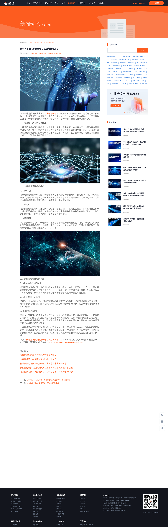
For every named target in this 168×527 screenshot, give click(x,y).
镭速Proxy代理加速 (16, 509)
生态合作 (82, 506)
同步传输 (127, 77)
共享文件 (127, 80)
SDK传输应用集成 (16, 506)
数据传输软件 (127, 71)
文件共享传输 (128, 68)
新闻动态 (23, 43)
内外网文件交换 (37, 509)
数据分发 (35, 516)
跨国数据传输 (37, 503)
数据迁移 (131, 63)
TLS (135, 71)
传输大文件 (116, 71)
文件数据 (139, 68)
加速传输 (119, 68)
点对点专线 (14, 525)
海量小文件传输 (37, 501)
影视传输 (139, 74)
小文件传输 (136, 77)
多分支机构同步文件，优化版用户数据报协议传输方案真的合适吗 (134, 194)
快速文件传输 (133, 83)
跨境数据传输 (120, 74)
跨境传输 (135, 60)
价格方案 (82, 503)
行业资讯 (106, 495)
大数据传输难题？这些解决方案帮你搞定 (38, 355)
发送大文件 (118, 80)
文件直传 (123, 83)
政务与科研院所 (60, 498)
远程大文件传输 (139, 66)
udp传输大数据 (112, 57)
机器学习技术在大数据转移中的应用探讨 (114, 510)
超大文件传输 (37, 498)
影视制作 (59, 516)
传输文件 (110, 74)
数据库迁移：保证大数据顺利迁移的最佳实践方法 (117, 505)
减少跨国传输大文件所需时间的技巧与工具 (43, 383)
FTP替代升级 (15, 503)
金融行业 (59, 503)
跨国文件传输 (127, 66)
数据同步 (119, 77)
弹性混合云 (36, 525)
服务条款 (82, 509)
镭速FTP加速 (15, 511)
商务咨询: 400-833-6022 (86, 525)
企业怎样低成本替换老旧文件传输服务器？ (134, 156)
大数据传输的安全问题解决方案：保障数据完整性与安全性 (46, 368)
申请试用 (156, 3)
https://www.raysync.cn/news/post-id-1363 (65, 342)
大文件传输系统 (15, 498)
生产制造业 (59, 511)
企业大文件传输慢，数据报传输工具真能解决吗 (134, 220)
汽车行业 (59, 509)
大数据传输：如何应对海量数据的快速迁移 (39, 359)
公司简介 (82, 498)
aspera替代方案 (124, 60)
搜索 (142, 50)
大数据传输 (42, 53)
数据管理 (115, 83)
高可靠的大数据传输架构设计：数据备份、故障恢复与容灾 (46, 372)
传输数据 (50, 53)
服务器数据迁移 (125, 57)
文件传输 (130, 74)
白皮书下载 (59, 525)
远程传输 (123, 63)
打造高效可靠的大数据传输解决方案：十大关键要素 (43, 363)
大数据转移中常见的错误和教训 (112, 508)
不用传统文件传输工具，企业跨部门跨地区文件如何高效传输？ (134, 143)
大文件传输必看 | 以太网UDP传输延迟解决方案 (116, 500)
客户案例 (82, 501)
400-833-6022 (139, 3)
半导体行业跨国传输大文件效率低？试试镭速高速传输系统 (119, 498)
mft (134, 80)
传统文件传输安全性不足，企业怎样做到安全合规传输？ (134, 181)
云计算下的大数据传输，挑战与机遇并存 (41, 43)
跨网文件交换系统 (16, 501)
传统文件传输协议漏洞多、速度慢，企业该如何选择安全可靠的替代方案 (134, 130)
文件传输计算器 (84, 511)
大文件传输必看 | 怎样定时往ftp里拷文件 (114, 503)
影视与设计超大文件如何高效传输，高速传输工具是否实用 (133, 207)
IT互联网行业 (60, 514)
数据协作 (35, 514)
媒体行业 (142, 71)
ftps (143, 80)
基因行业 (59, 506)
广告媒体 (59, 501)
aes (108, 83)
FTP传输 (114, 60)
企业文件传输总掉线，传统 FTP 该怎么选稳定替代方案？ (134, 169)
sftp (138, 80)
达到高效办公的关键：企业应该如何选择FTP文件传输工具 (49, 380)
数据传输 (34, 53)
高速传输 (110, 68)
